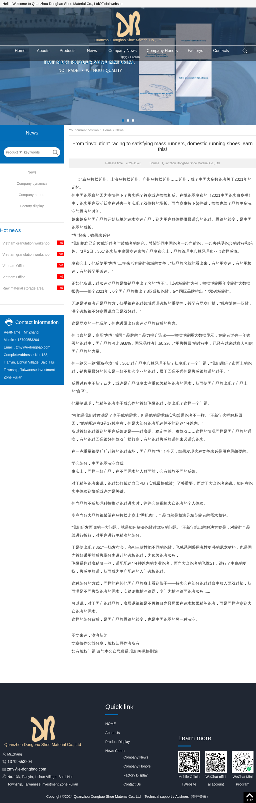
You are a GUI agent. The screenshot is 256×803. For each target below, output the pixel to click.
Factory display (32, 206)
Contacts (221, 50)
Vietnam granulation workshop (26, 243)
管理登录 (199, 796)
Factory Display (136, 775)
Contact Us (132, 784)
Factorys (195, 50)
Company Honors (162, 50)
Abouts (43, 50)
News (92, 50)
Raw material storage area (23, 288)
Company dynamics (32, 184)
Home (20, 50)
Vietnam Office (13, 266)
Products (68, 50)
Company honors (32, 195)
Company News (122, 50)
